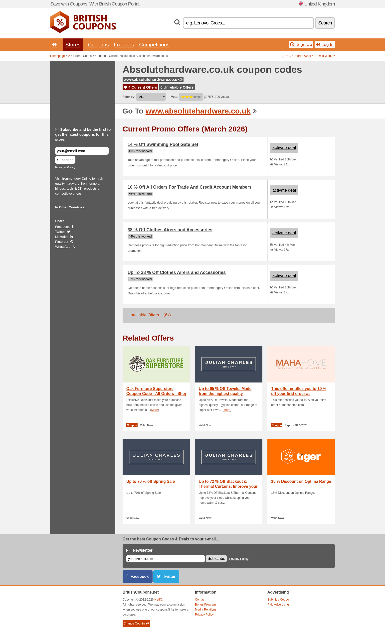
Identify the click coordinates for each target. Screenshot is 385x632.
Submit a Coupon (279, 599)
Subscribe (65, 160)
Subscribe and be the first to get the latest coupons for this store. (83, 134)
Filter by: (129, 97)
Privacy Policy (65, 167)
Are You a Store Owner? (297, 56)
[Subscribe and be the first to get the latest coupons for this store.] (82, 151)
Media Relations (205, 609)
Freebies (124, 44)
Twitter (60, 232)
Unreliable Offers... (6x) (149, 315)
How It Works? (325, 56)
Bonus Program (205, 604)
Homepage (57, 56)
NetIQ (158, 599)
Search (325, 22)
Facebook (62, 227)
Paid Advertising (278, 604)
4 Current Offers (140, 87)
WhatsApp (62, 247)
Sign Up (301, 44)
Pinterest (61, 242)
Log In (325, 44)
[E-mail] (165, 558)
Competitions (154, 44)
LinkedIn (61, 237)
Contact (200, 599)
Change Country (136, 623)
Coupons (98, 44)
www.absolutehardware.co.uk (153, 79)
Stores (72, 44)
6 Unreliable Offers (177, 87)
